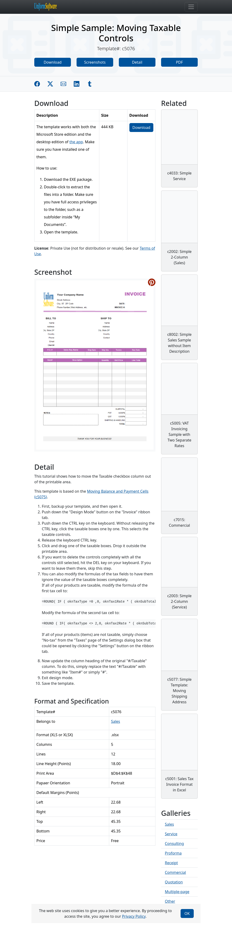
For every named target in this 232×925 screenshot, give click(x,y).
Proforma (173, 853)
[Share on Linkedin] (76, 84)
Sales (115, 721)
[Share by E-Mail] (63, 84)
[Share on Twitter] (50, 84)
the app (76, 141)
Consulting (174, 843)
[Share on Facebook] (37, 84)
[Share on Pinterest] (151, 282)
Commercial (175, 872)
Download (53, 62)
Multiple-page (177, 891)
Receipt (171, 862)
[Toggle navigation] (191, 7)
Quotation (174, 882)
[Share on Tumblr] (90, 84)
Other (170, 901)
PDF (179, 62)
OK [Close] (187, 913)
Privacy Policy (133, 916)
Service (171, 833)
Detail (137, 62)
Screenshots (94, 62)
